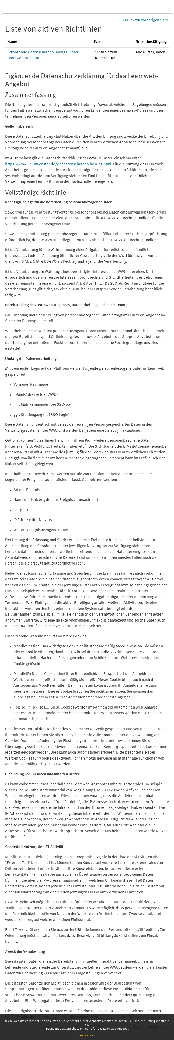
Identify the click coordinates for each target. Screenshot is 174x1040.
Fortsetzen (87, 1035)
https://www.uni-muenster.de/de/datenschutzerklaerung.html (58, 164)
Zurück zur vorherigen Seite (146, 20)
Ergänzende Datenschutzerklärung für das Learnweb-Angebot (87, 1028)
